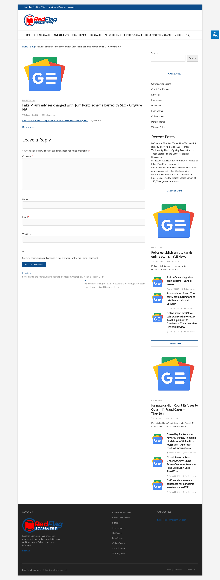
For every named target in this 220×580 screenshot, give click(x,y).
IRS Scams (95, 35)
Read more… (28, 127)
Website (26, 233)
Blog (32, 46)
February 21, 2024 (30, 115)
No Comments (49, 115)
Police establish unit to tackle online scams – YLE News (171, 255)
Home (27, 35)
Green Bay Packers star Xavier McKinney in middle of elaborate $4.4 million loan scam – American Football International (181, 441)
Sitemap (26, 550)
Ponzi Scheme (113, 35)
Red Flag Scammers (174, 570)
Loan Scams (79, 35)
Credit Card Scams (160, 89)
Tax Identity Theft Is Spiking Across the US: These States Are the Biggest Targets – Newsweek (172, 153)
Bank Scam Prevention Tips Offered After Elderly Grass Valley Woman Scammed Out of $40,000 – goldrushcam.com (173, 178)
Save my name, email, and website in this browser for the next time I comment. (60, 258)
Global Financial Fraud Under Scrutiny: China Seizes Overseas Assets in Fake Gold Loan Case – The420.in (181, 464)
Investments (61, 35)
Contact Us (191, 569)
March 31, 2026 (173, 453)
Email (25, 217)
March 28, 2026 (173, 476)
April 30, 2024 (157, 261)
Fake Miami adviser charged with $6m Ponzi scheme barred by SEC (55, 120)
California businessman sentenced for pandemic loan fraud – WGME (180, 484)
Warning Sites (158, 127)
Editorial (155, 94)
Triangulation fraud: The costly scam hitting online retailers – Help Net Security (181, 298)
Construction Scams (158, 35)
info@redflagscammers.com (61, 7)
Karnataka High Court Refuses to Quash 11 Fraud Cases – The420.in (174, 409)
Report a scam (133, 35)
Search (154, 53)
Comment (27, 156)
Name (25, 199)
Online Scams (42, 35)
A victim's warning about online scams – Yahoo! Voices (180, 281)
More (177, 35)
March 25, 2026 (173, 492)
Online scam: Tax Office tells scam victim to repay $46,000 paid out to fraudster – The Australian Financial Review (182, 320)
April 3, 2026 (156, 418)
